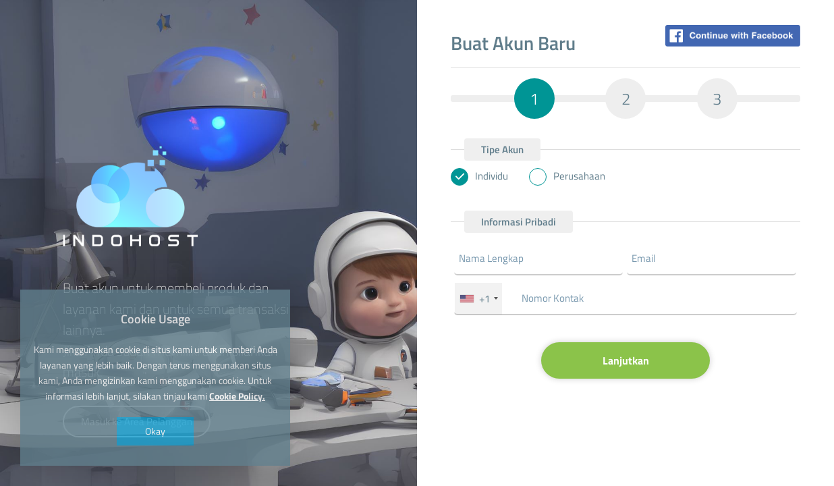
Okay (155, 431)
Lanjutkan (626, 360)
